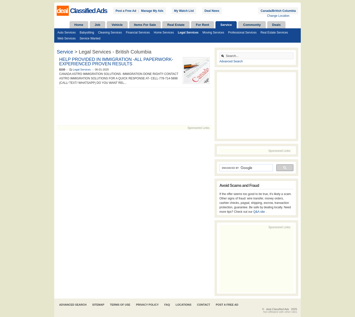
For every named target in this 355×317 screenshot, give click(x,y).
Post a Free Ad (126, 11)
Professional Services (242, 32)
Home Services (164, 32)
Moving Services (213, 32)
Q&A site (259, 211)
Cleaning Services (110, 32)
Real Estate (175, 25)
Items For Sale (145, 25)
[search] (245, 168)
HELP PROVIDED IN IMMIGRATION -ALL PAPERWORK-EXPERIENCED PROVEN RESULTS (116, 61)
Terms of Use (120, 304)
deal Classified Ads (277, 309)
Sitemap (98, 304)
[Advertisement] (134, 106)
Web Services (66, 38)
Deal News (212, 11)
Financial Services (138, 32)
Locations (183, 304)
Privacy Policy (147, 304)
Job (97, 25)
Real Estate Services (274, 32)
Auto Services (66, 32)
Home (78, 25)
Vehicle (117, 25)
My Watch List (184, 11)
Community (252, 25)
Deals (276, 25)
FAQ (167, 304)
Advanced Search (231, 61)
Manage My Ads (152, 11)
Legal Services (188, 32)
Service (226, 25)
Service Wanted (90, 38)
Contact (203, 304)
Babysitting (87, 32)
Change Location (278, 15)
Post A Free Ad (227, 304)
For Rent (202, 25)
